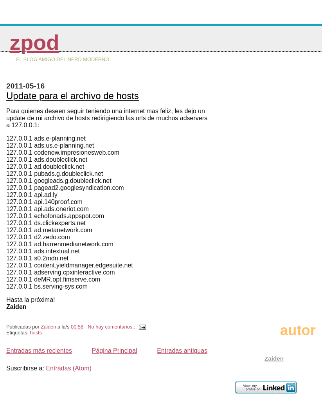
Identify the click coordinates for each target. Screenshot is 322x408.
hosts (36, 333)
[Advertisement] (284, 190)
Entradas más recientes (39, 350)
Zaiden (274, 358)
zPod (34, 42)
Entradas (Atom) (68, 368)
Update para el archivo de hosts (72, 95)
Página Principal (114, 350)
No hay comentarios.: (112, 327)
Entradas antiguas (182, 350)
